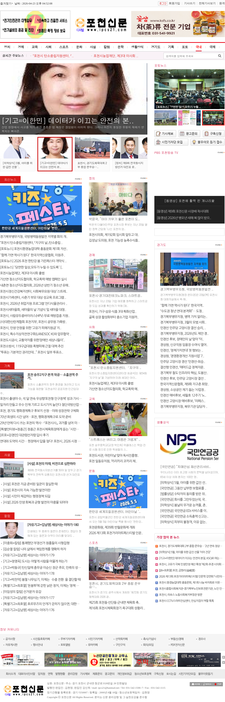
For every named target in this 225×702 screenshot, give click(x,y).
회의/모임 (148, 644)
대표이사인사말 (26, 674)
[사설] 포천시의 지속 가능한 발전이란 (25, 490)
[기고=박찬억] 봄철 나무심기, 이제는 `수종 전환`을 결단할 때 (40, 579)
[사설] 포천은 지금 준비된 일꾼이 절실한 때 (29, 484)
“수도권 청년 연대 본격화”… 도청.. (181, 311)
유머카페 (93, 644)
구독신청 (158, 674)
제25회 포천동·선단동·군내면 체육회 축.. (114, 602)
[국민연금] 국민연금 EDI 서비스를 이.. (184, 510)
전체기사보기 (207, 3)
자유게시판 (11, 644)
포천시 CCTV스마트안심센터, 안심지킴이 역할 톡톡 (186, 600)
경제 (21, 46)
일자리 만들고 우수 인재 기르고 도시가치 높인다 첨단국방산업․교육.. (43, 404)
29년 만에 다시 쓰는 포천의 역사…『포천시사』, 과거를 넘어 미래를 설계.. (45, 423)
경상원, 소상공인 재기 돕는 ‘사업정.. (182, 389)
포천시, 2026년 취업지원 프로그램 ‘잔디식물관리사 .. (33, 303)
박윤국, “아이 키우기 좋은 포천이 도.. (114, 219)
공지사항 (10, 639)
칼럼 (107, 46)
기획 (171, 46)
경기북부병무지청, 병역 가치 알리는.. (183, 316)
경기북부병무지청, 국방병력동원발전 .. (186, 289)
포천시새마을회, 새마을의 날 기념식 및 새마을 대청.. (33, 309)
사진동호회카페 (41, 639)
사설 (93, 46)
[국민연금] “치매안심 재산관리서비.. (185, 466)
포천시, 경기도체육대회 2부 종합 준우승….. (92, 165)
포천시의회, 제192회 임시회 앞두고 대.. (114, 234)
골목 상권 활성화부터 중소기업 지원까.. (114, 317)
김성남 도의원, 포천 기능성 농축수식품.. (114, 240)
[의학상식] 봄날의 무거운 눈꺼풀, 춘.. (183, 505)
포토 (185, 46)
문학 (120, 46)
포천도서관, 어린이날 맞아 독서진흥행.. (114, 455)
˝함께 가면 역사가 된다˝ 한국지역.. (182, 305)
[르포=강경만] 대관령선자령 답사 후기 (24, 435)
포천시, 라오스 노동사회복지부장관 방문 (180, 594)
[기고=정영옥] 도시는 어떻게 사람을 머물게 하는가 (34, 561)
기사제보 (85, 674)
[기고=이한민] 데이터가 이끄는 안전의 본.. (68, 120)
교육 (35, 46)
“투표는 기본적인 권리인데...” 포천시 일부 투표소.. (31, 352)
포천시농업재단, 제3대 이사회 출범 (22, 273)
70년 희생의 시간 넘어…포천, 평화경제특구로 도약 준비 (35, 417)
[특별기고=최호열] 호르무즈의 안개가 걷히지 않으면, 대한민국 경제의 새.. (48, 604)
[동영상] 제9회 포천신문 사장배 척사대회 (183, 211)
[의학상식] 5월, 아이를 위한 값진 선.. (183, 482)
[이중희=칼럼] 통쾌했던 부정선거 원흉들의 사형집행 (35, 543)
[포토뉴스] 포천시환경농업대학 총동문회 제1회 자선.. (34, 248)
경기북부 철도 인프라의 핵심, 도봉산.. (184, 373)
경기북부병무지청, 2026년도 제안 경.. (184, 333)
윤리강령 (72, 674)
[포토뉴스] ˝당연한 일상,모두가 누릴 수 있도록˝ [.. (31, 267)
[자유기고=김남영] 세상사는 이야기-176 (27, 610)
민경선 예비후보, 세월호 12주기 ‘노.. (183, 395)
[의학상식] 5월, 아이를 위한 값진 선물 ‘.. (18, 165)
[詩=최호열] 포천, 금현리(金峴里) (177, 570)
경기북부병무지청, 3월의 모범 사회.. (183, 322)
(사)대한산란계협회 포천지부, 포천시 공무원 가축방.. (33, 321)
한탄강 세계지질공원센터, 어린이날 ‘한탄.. (30, 228)
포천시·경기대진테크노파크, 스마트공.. (115, 295)
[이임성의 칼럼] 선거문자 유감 (21, 591)
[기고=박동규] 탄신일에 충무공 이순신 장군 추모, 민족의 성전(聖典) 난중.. (49, 567)
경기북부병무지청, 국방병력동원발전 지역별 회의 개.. (34, 236)
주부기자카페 (68, 639)
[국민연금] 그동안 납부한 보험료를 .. (183, 488)
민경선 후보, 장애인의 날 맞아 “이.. (182, 339)
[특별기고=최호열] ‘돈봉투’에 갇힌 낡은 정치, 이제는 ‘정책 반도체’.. (44, 585)
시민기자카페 (95, 639)
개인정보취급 (124, 674)
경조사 (201, 639)
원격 (222, 3)
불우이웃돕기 (205, 674)
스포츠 (63, 46)
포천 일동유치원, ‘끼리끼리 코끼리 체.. (113, 461)
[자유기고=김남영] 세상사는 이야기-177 (27, 597)
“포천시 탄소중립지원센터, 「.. (53, 56)
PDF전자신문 (178, 644)
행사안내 (38, 644)
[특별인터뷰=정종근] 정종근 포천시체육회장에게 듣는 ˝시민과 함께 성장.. (46, 429)
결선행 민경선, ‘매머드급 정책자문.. (182, 367)
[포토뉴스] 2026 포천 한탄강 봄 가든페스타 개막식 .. (33, 261)
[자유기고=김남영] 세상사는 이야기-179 (27, 555)
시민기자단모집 (187, 674)
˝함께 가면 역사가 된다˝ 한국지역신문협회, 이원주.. (32, 255)
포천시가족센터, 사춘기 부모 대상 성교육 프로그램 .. (33, 297)
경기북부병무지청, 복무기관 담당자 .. (183, 406)
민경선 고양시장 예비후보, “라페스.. (182, 401)
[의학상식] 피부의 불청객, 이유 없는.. (183, 522)
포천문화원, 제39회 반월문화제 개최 (112, 527)
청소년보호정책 (142, 674)
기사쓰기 (189, 3)
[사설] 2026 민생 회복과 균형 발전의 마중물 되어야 (34, 502)
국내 (199, 46)
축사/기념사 (149, 639)
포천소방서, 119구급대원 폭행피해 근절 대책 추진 (31, 346)
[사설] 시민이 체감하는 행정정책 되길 (25, 496)
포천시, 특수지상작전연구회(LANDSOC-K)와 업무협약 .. (35, 334)
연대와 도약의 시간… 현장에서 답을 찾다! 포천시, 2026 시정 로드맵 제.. (45, 441)
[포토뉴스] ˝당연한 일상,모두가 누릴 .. (178, 107)
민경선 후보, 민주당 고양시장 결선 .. (183, 378)
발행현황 (60, 674)
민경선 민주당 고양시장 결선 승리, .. (183, 328)
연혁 (50, 674)
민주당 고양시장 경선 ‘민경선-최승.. (182, 361)
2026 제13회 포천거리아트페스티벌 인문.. (116, 533)
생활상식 (137, 46)
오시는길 (171, 674)
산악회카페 (121, 639)
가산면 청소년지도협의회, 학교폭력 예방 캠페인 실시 (33, 279)
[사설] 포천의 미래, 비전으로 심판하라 (51, 463)
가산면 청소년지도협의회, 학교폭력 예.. (114, 389)
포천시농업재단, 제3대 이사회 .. (116, 56)
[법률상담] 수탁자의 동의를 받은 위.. (183, 494)
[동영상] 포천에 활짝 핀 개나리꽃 (189, 200)
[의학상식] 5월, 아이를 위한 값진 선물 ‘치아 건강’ (184, 552)
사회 (48, 46)
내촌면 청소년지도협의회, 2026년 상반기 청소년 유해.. (34, 285)
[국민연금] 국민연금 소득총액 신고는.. (184, 516)
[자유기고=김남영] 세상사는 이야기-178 (27, 573)
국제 (212, 46)
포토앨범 (65, 644)
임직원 (41, 674)
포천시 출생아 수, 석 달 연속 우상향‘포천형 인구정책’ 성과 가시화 (41, 398)
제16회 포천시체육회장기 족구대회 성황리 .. (117, 608)
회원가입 (174, 3)
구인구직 (120, 644)
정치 (7, 46)
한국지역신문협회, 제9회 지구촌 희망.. (184, 384)
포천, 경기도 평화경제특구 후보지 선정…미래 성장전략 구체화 (39, 410)
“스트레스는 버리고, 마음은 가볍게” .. (114, 439)
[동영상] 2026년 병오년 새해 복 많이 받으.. (184, 218)
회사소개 (10, 674)
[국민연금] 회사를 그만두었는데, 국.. (183, 499)
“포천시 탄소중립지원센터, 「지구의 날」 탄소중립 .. (31, 242)
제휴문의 (97, 674)
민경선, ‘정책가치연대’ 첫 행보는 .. (181, 350)
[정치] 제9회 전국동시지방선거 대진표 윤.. (129, 165)
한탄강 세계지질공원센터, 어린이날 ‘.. (115, 511)
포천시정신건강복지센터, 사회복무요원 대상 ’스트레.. (33, 291)
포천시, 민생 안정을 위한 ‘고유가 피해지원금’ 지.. (30, 328)
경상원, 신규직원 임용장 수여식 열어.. (184, 344)
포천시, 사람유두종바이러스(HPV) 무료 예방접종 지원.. (34, 315)
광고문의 (109, 674)
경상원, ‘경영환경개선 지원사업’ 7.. (182, 356)
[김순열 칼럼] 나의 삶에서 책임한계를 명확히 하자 (33, 549)
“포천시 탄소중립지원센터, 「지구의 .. (115, 367)
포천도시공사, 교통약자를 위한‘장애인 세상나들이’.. (32, 340)
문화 (79, 46)
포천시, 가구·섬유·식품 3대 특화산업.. (112, 311)
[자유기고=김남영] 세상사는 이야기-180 (53, 524)
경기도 (155, 46)
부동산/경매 (177, 639)
